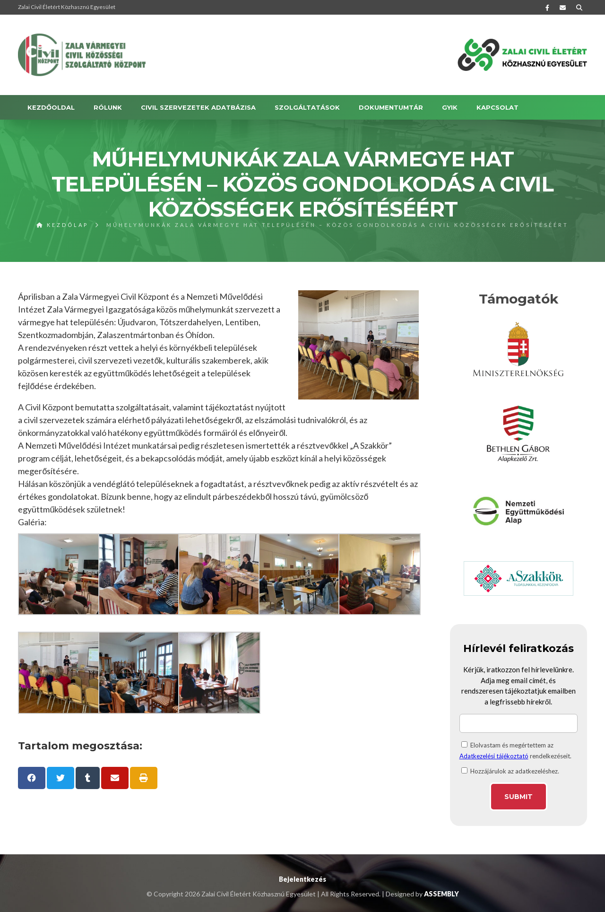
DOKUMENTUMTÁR (391, 107)
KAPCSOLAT (497, 107)
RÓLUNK (108, 107)
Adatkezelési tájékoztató (493, 756)
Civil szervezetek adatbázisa (198, 107)
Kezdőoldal (51, 107)
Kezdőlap (62, 225)
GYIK (450, 107)
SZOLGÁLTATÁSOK (307, 107)
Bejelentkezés (302, 879)
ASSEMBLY (441, 894)
